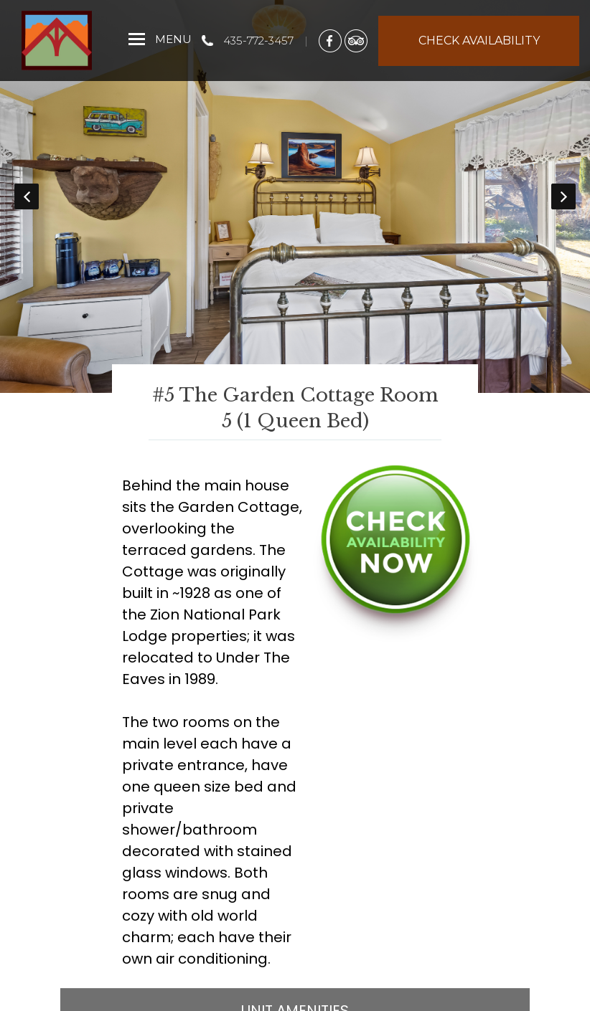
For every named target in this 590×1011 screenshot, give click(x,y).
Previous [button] (26, 196)
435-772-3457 (258, 40)
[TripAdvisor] (356, 40)
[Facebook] (330, 40)
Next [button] (563, 196)
